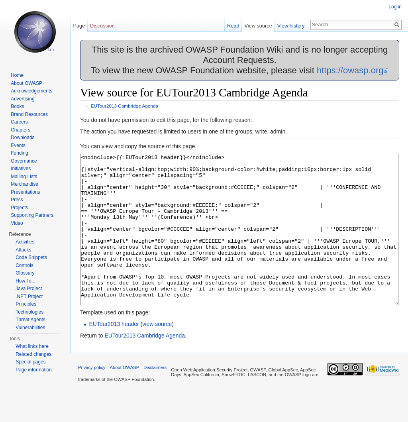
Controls (24, 265)
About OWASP (26, 83)
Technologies (29, 312)
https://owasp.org (350, 70)
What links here (32, 346)
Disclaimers (155, 397)
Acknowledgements (31, 91)
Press (17, 199)
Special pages (30, 362)
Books (17, 106)
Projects (19, 207)
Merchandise (24, 184)
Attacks (23, 250)
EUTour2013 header (114, 354)
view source (157, 354)
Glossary (25, 273)
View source (258, 26)
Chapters (20, 130)
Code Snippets (31, 257)
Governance (24, 161)
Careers (19, 122)
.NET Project (29, 296)
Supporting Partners (32, 215)
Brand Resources (29, 114)
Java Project (29, 288)
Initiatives (21, 168)
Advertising (22, 99)
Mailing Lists (24, 176)
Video (17, 223)
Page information (34, 370)
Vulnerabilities (30, 327)
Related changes (33, 354)
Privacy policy (91, 397)
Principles (26, 304)
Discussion (102, 26)
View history (291, 26)
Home (17, 75)
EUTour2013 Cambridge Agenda (124, 105)
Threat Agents (30, 319)
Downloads (22, 137)
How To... (25, 281)
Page (79, 26)
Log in (395, 7)
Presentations (25, 192)
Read (233, 26)
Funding (19, 153)
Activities (25, 242)
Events (18, 145)
